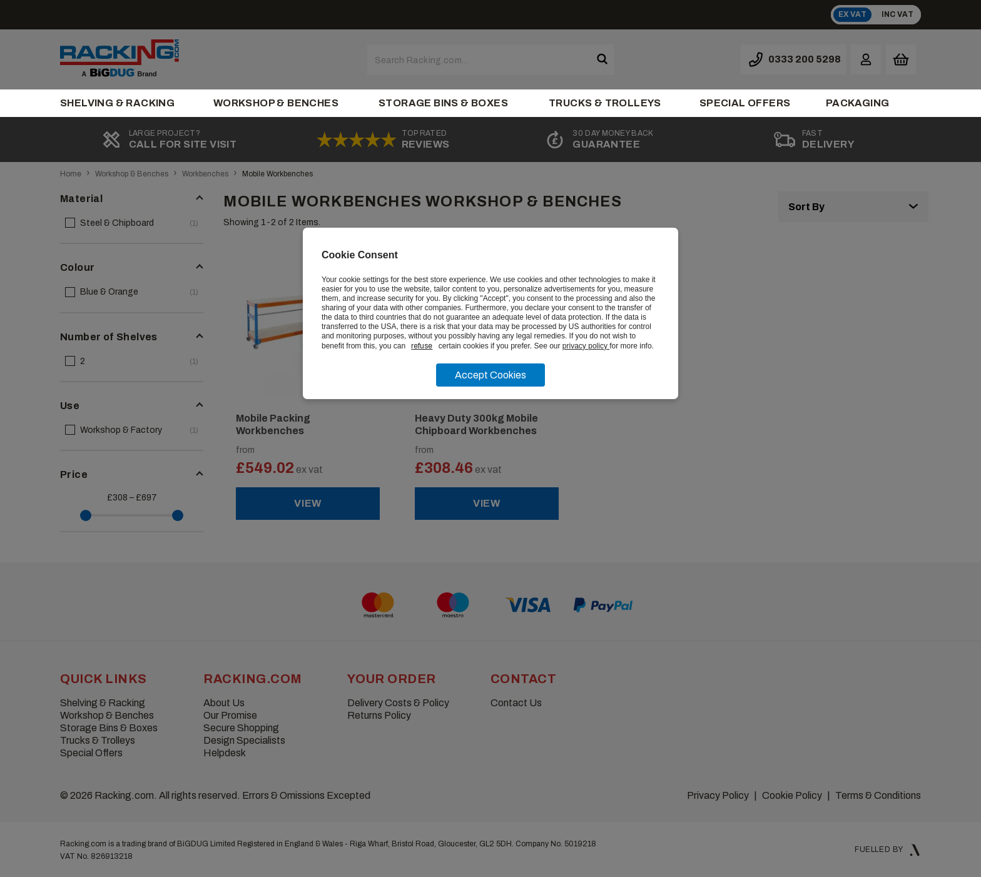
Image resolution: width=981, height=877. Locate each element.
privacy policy (585, 346)
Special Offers (745, 103)
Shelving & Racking (117, 103)
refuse (421, 346)
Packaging (858, 103)
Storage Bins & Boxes (443, 103)
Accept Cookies (490, 375)
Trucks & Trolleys (605, 103)
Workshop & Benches (275, 103)
